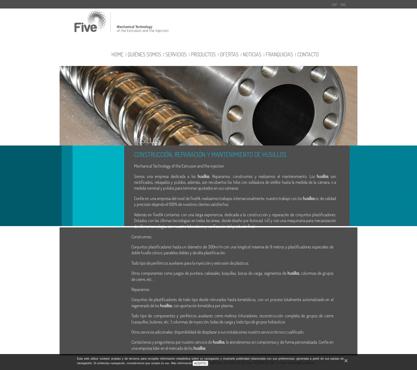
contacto (308, 54)
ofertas (229, 54)
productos (203, 54)
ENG (342, 5)
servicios (176, 54)
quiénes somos (144, 54)
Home (117, 54)
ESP (334, 5)
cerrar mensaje (346, 363)
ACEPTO (200, 363)
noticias (252, 54)
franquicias (279, 54)
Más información (182, 363)
